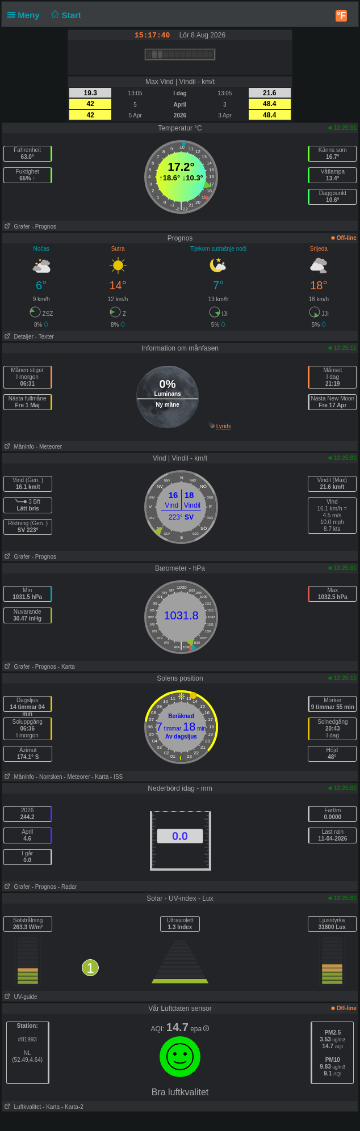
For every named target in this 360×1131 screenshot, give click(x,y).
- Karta (66, 667)
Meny (25, 15)
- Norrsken (49, 777)
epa (199, 1029)
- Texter (44, 337)
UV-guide (19, 997)
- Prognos (44, 226)
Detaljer (18, 337)
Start (65, 15)
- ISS (116, 777)
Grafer (16, 226)
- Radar (67, 887)
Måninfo (18, 447)
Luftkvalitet (21, 1107)
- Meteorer (49, 447)
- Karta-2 (71, 1107)
